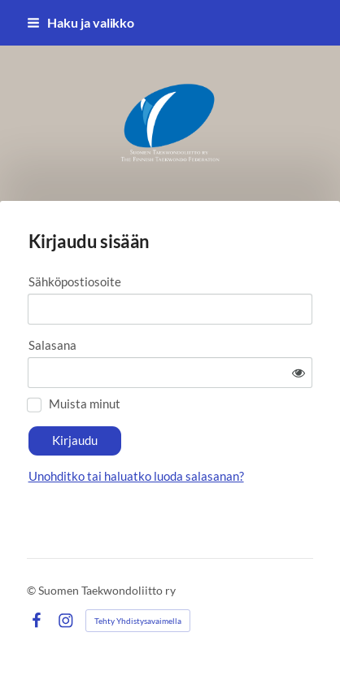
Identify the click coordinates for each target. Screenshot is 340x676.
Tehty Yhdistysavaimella (137, 621)
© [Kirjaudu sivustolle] (32, 590)
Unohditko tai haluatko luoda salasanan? (136, 476)
